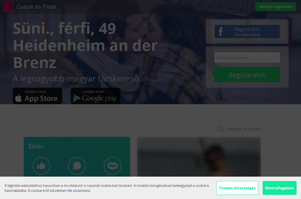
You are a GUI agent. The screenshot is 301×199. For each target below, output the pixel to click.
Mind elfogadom (279, 187)
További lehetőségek (237, 187)
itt (70, 190)
